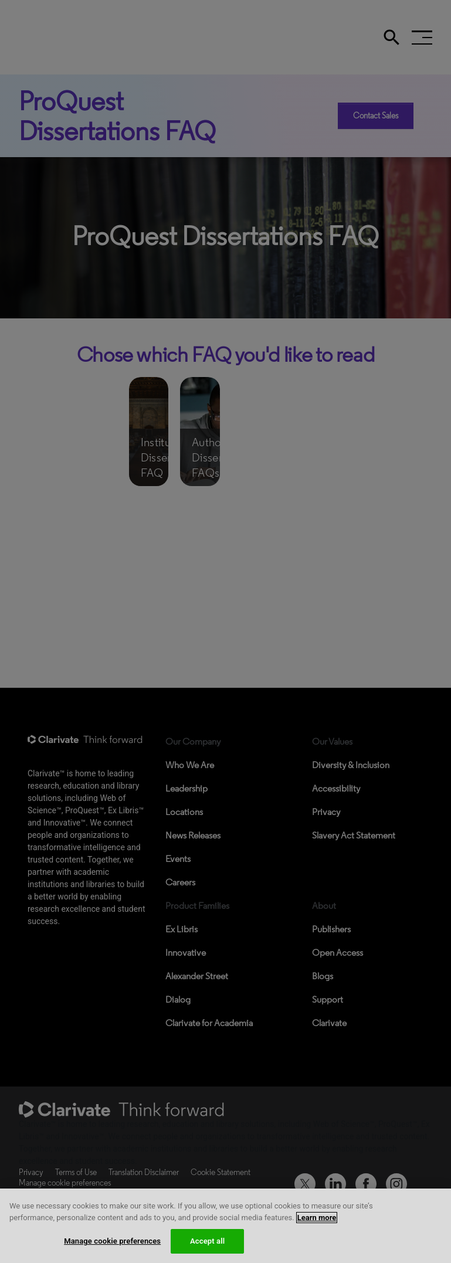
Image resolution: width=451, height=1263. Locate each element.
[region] (225, 1226)
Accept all (207, 1241)
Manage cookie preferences (112, 1241)
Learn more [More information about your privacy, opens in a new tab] (317, 1217)
